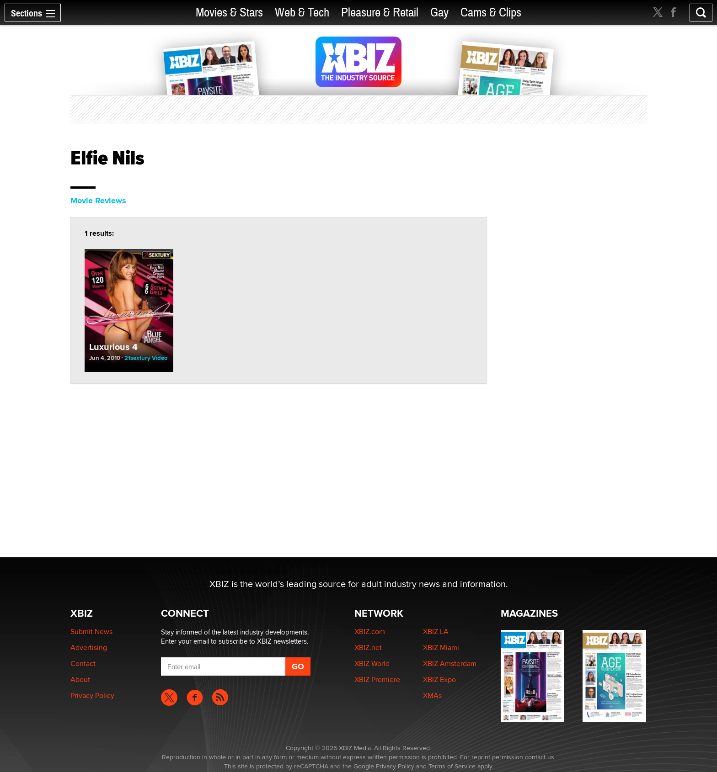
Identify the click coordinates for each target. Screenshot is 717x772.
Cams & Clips (490, 13)
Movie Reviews (98, 200)
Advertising (88, 647)
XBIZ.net (368, 647)
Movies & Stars (229, 13)
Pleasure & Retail (379, 13)
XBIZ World (372, 663)
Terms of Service (452, 766)
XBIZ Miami (441, 647)
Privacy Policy (92, 695)
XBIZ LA (436, 631)
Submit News (91, 631)
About (80, 679)
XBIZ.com (369, 631)
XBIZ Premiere (377, 679)
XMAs (432, 695)
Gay (439, 13)
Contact (83, 663)
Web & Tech (302, 13)
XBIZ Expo (439, 679)
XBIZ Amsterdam (449, 663)
